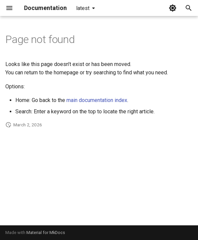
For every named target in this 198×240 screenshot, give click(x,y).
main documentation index (96, 100)
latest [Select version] (82, 8)
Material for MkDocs (45, 232)
